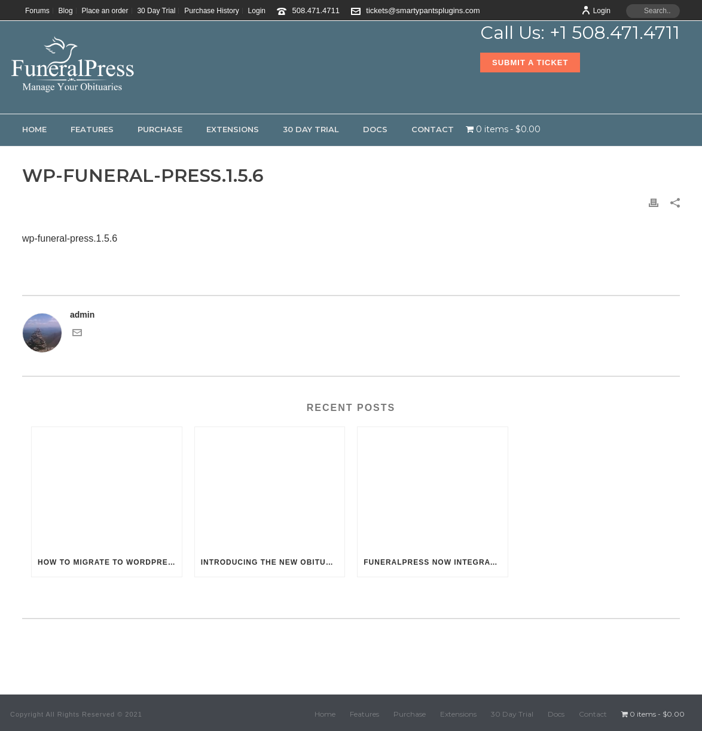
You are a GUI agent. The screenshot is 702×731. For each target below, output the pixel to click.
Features (92, 129)
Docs (375, 129)
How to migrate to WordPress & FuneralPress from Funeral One (110, 562)
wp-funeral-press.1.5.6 (69, 238)
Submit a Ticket (530, 62)
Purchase (160, 129)
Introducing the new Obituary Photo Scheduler (273, 562)
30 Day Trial (311, 129)
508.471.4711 (316, 10)
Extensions (232, 129)
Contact (432, 129)
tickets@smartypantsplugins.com (423, 10)
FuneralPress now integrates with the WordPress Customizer (436, 562)
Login (596, 11)
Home (34, 129)
